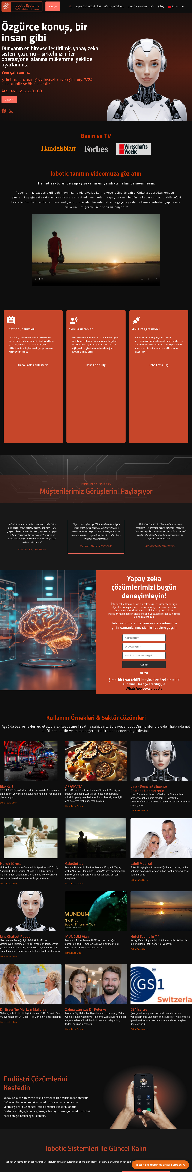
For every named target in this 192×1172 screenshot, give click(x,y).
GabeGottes (74, 863)
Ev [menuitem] (71, 6)
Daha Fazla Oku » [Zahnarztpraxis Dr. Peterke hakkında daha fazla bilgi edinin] (74, 1029)
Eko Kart (6, 786)
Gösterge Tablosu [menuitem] (114, 6)
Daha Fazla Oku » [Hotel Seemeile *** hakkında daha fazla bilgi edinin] (139, 949)
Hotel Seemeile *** (144, 936)
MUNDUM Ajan (77, 936)
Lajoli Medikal (141, 863)
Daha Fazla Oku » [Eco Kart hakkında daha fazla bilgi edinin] (9, 802)
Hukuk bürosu (11, 863)
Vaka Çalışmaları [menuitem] (137, 6)
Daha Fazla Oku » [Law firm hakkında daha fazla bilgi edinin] (9, 883)
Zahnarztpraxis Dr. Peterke (85, 1009)
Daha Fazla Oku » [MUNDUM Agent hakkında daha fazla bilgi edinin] (74, 953)
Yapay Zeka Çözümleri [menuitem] (88, 6)
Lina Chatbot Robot (15, 936)
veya (138, 688)
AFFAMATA (73, 786)
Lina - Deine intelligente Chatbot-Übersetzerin (148, 788)
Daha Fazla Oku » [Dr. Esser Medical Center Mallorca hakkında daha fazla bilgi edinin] (9, 1022)
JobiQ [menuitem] (161, 6)
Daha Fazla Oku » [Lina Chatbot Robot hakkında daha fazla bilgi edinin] (9, 956)
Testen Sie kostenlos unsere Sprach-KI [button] (160, 1164)
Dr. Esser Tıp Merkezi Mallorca (23, 1009)
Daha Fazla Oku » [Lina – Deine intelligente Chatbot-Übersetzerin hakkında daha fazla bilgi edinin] (139, 810)
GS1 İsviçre (138, 1009)
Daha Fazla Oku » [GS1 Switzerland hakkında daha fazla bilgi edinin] (139, 1029)
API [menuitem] (153, 6)
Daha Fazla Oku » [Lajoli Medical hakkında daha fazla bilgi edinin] (139, 880)
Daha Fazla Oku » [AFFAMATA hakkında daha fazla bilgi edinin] (74, 806)
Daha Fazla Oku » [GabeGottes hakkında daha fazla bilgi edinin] (74, 883)
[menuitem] (176, 7)
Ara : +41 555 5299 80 (22, 91)
